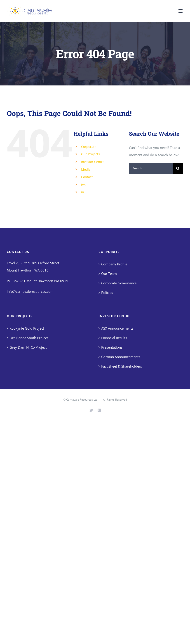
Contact (87, 177)
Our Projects (90, 154)
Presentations (111, 347)
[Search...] (151, 168)
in (82, 192)
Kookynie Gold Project (26, 328)
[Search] (178, 168)
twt (83, 184)
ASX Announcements (117, 328)
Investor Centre (92, 162)
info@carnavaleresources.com (30, 291)
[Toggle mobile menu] (180, 11)
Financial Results (114, 337)
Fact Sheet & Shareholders (121, 366)
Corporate (88, 146)
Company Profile (114, 264)
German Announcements (120, 356)
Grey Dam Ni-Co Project (28, 347)
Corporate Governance (118, 283)
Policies (107, 292)
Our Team (109, 273)
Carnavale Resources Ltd (81, 399)
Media (86, 169)
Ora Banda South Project (28, 337)
